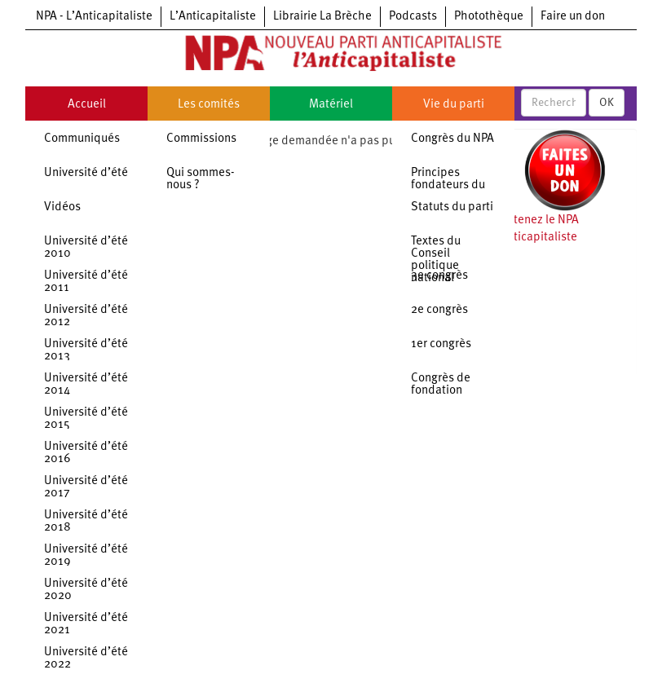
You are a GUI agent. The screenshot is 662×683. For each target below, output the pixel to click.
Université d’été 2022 (86, 658)
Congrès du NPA (452, 139)
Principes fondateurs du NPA (448, 185)
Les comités (209, 105)
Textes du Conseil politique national (436, 260)
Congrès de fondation (440, 384)
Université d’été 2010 (86, 248)
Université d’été (86, 173)
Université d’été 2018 (86, 521)
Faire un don (573, 17)
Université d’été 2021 (86, 624)
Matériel (331, 105)
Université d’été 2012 (86, 316)
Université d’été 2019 (86, 556)
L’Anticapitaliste (213, 17)
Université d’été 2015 (86, 419)
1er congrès (441, 344)
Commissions (201, 139)
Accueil (87, 105)
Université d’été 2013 (86, 350)
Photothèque (488, 17)
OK (606, 102)
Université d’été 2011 (86, 282)
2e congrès (439, 310)
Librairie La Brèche (322, 17)
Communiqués (82, 139)
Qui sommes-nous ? (200, 179)
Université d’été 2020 (86, 590)
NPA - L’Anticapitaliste (94, 17)
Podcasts (413, 17)
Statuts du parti (452, 207)
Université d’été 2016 (86, 453)
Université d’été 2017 (86, 487)
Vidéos (62, 207)
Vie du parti (453, 105)
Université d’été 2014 (86, 384)
